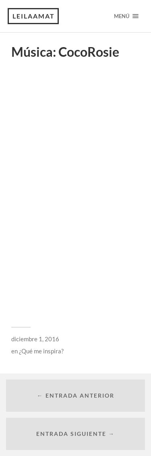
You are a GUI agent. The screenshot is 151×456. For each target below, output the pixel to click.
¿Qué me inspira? (41, 351)
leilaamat (33, 16)
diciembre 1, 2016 (35, 339)
